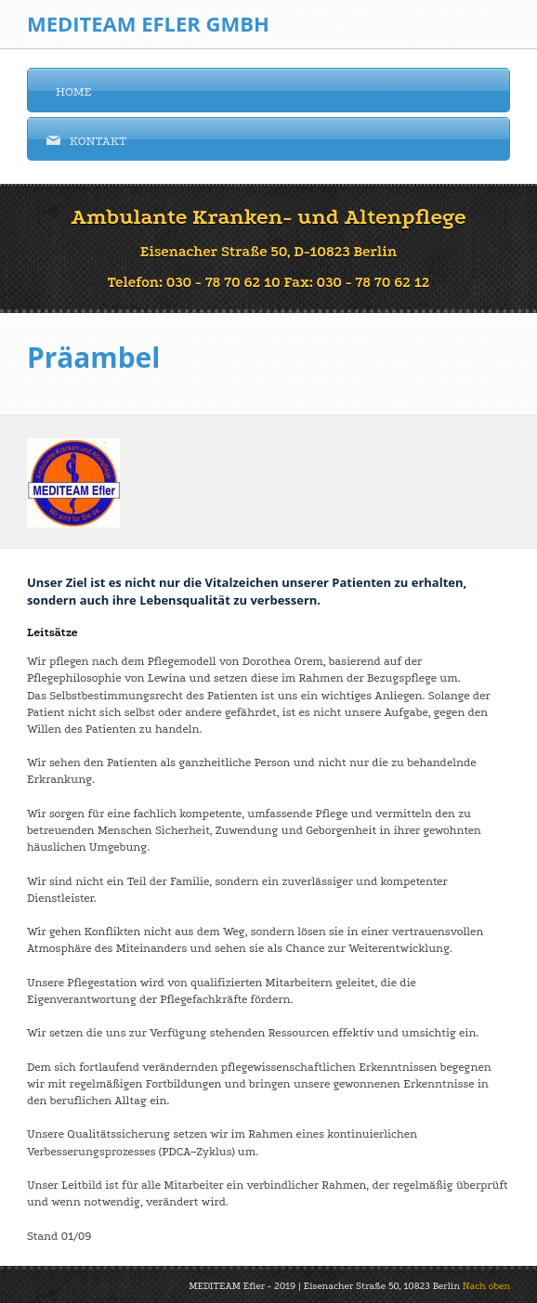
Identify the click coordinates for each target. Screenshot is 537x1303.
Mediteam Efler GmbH (148, 23)
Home (69, 91)
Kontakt (86, 140)
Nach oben (485, 1286)
